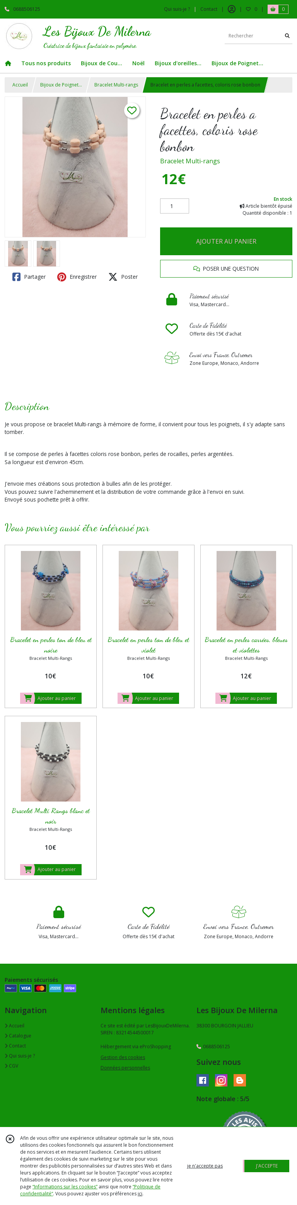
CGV (11, 1066)
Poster (123, 276)
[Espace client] (232, 9)
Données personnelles (125, 1067)
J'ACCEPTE (267, 1166)
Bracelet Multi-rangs (116, 84)
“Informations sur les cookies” (64, 1186)
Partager (29, 276)
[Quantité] (174, 206)
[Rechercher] (287, 36)
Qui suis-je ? (20, 1055)
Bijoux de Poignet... (61, 84)
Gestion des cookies (123, 1057)
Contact (208, 9)
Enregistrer (77, 276)
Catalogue (18, 1035)
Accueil (20, 84)
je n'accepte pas (205, 1166)
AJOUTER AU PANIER (226, 241)
